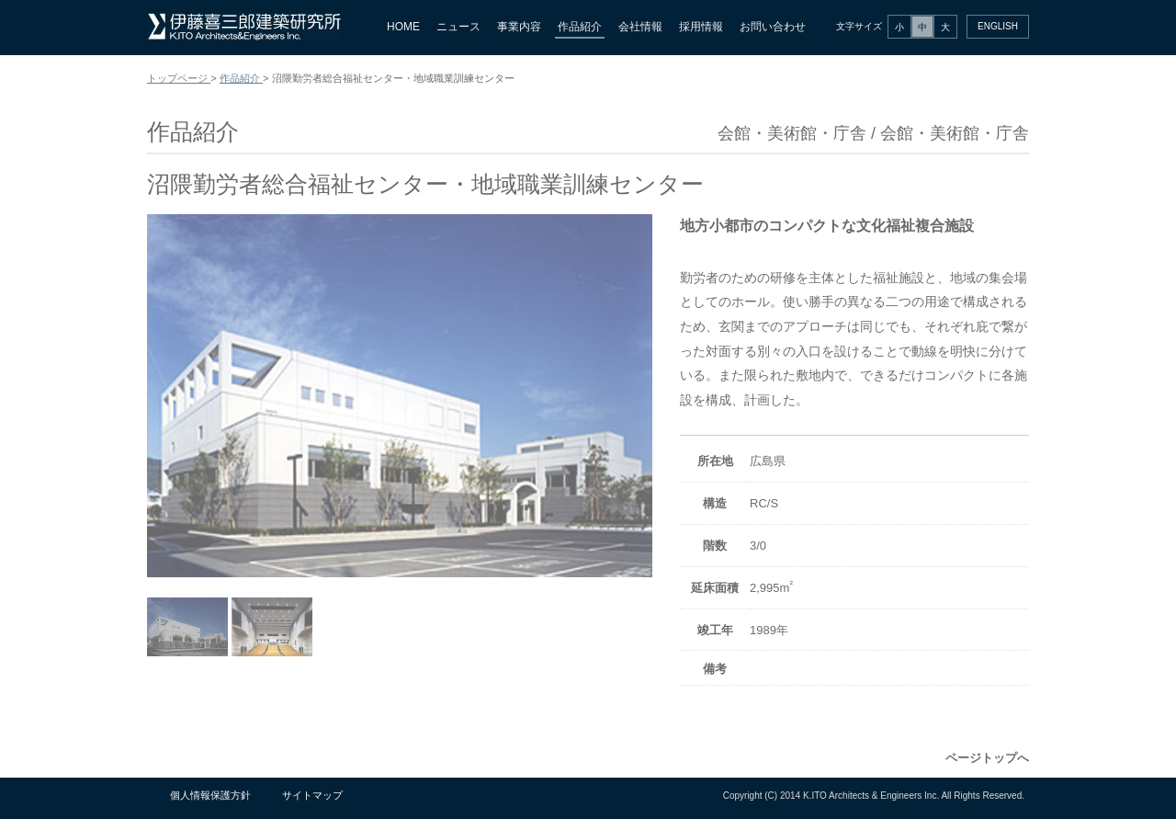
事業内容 (519, 26)
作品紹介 (580, 26)
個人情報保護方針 (210, 795)
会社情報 (640, 26)
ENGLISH (998, 26)
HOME (403, 26)
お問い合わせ (773, 26)
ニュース (458, 26)
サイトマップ (312, 795)
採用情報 (701, 26)
